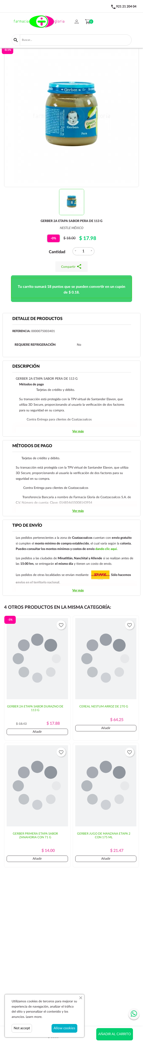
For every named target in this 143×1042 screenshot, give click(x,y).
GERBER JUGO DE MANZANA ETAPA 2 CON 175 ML (103, 835)
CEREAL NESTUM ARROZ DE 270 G (103, 706)
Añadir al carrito (114, 1034)
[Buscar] (76, 39)
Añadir (37, 731)
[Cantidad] (83, 251)
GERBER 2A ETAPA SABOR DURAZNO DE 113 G (35, 708)
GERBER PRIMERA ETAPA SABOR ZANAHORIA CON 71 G (35, 835)
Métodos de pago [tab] (32, 446)
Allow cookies (64, 1028)
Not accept (22, 1028)
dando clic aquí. (106, 549)
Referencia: (21, 331)
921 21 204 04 (126, 6)
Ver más (78, 431)
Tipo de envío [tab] (27, 526)
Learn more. (34, 1017)
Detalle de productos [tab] (37, 319)
